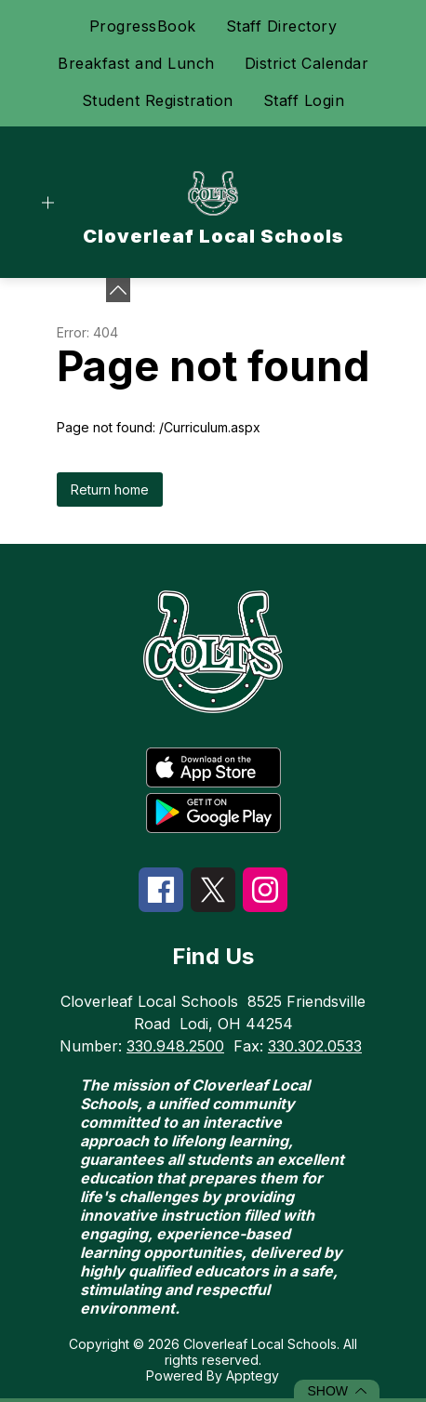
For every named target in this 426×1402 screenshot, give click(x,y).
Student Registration (157, 100)
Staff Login (304, 100)
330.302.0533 (315, 1046)
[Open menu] (48, 203)
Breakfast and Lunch (136, 63)
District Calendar (307, 63)
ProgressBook (142, 26)
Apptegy (252, 1375)
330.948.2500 (175, 1046)
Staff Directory (282, 26)
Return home (110, 489)
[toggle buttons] (118, 290)
